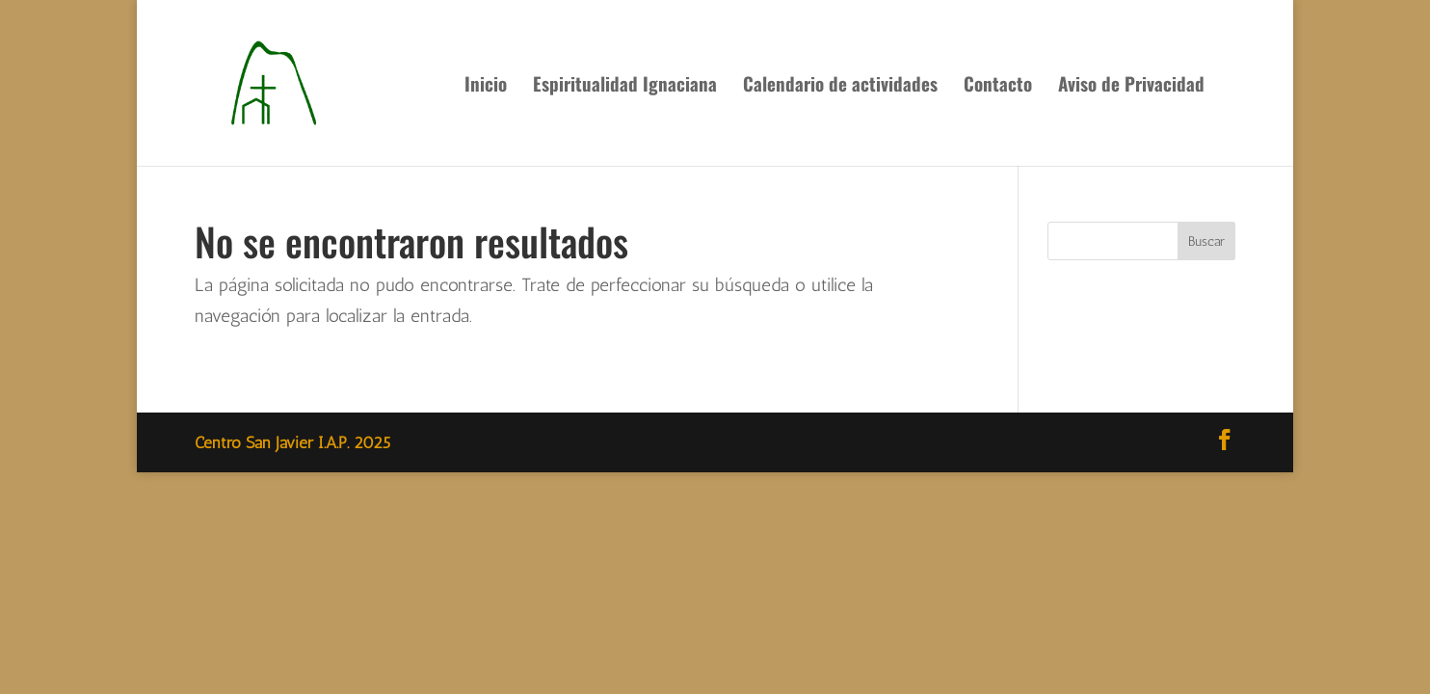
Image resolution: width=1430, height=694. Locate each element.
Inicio (485, 86)
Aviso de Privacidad (1131, 86)
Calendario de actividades (840, 86)
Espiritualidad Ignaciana (625, 86)
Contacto (998, 86)
